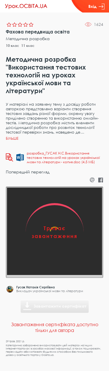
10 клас (12, 45)
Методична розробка (28, 38)
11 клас (28, 45)
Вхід (96, 6)
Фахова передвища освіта (38, 32)
